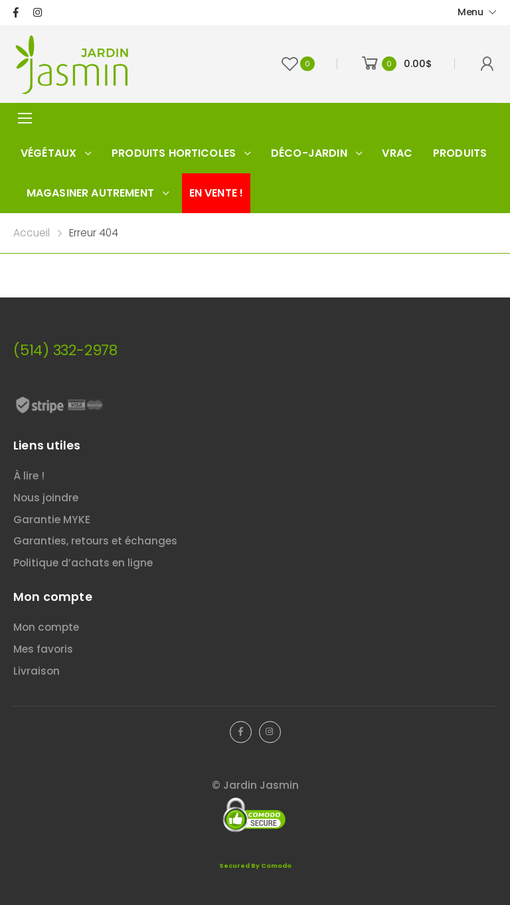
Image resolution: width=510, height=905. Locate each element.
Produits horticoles (174, 153)
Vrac (397, 153)
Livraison (36, 671)
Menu (470, 12)
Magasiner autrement (90, 193)
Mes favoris (43, 649)
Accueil (31, 233)
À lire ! (28, 476)
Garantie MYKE (51, 520)
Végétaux (48, 153)
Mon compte (46, 627)
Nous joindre (45, 498)
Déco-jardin (309, 153)
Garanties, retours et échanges (95, 541)
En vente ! (216, 193)
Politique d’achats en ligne (83, 563)
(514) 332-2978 (65, 350)
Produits (460, 153)
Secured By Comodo (255, 865)
